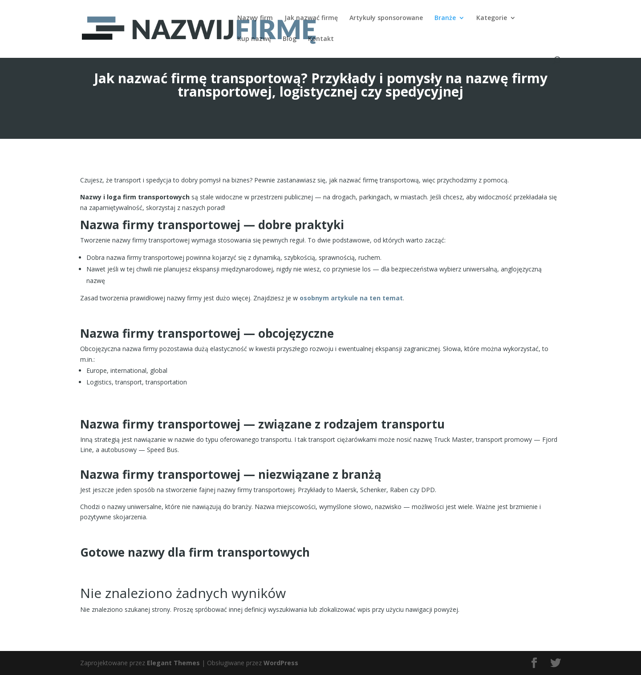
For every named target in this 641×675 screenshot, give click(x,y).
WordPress (281, 663)
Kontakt (321, 39)
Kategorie (491, 18)
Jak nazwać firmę (311, 18)
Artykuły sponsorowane (386, 18)
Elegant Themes (173, 663)
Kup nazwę (254, 39)
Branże (445, 18)
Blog (289, 39)
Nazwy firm (255, 18)
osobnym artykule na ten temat (351, 298)
